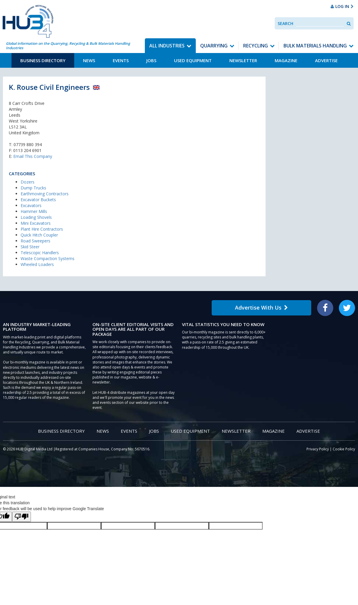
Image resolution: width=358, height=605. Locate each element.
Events (121, 60)
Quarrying (214, 45)
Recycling (255, 45)
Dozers (27, 182)
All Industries (167, 45)
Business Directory (42, 60)
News (89, 60)
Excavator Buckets (38, 199)
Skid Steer (30, 246)
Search (285, 23)
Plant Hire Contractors (42, 229)
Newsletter (243, 60)
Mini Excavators (36, 223)
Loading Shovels (36, 217)
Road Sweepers (35, 241)
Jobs (151, 60)
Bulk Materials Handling (315, 45)
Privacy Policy (317, 449)
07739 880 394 (28, 144)
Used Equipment (193, 60)
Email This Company (32, 156)
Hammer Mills (34, 211)
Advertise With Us (261, 307)
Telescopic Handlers (40, 252)
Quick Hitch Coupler (39, 235)
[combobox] (320, 23)
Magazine (286, 60)
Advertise (326, 60)
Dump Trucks (33, 188)
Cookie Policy (344, 449)
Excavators (31, 205)
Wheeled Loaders (37, 264)
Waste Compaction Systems (47, 258)
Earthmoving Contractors (45, 193)
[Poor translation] (21, 517)
